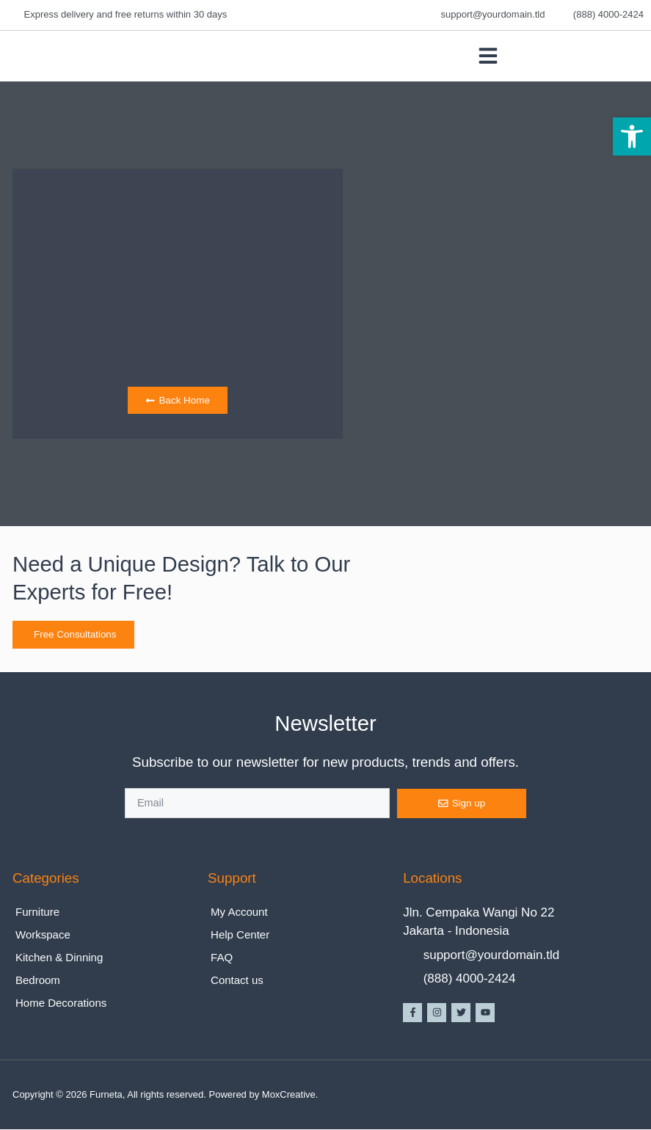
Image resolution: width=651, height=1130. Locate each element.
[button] (632, 136)
